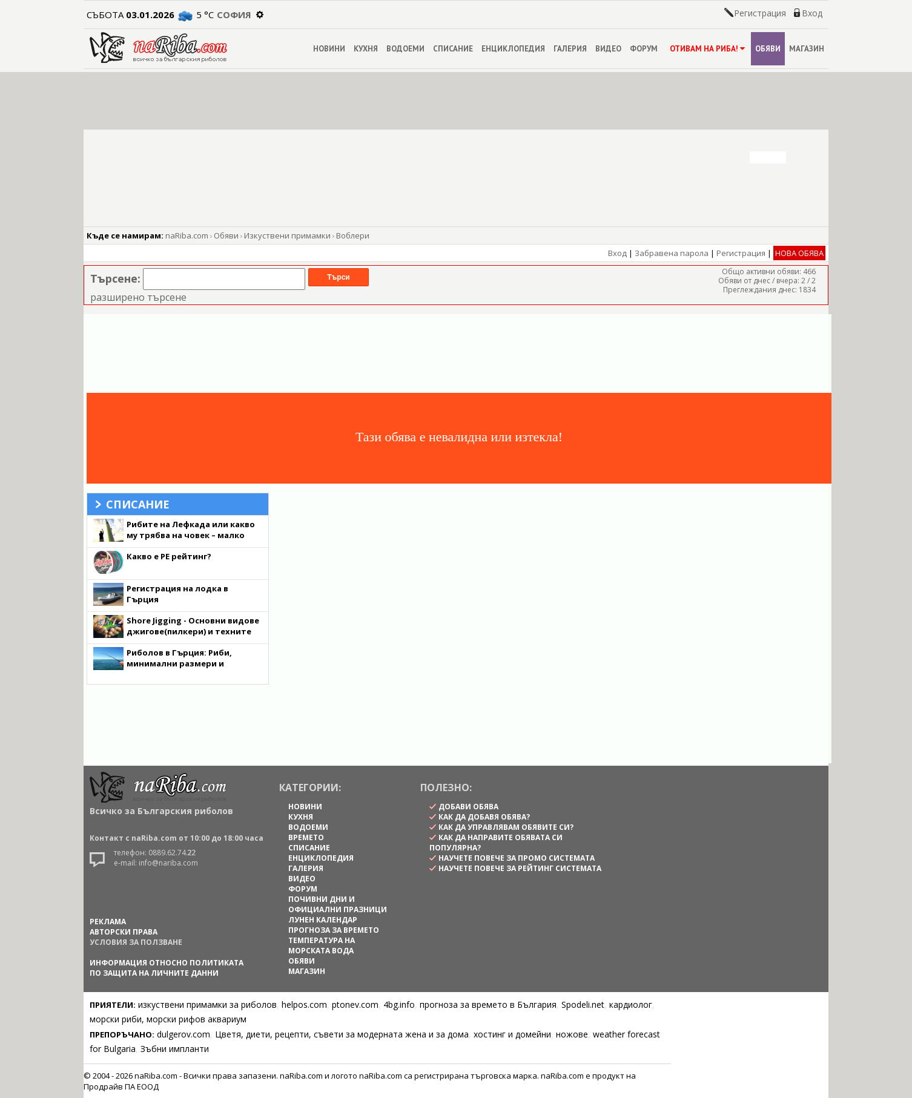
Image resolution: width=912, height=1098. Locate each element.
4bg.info (399, 1004)
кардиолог (630, 1004)
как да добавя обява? (484, 817)
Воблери (352, 235)
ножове (572, 1034)
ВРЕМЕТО (306, 837)
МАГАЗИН (806, 49)
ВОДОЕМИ (405, 49)
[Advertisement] (450, 353)
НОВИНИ (329, 49)
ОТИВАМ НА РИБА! (706, 49)
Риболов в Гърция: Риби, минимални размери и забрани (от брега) (179, 663)
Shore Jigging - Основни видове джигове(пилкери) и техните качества (193, 631)
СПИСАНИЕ (453, 49)
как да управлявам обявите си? (505, 827)
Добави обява (468, 806)
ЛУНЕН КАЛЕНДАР (322, 920)
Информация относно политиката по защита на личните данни (166, 968)
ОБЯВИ (768, 49)
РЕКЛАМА (108, 921)
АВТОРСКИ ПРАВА (123, 932)
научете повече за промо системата (516, 858)
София (234, 14)
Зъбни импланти (174, 1048)
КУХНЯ (366, 49)
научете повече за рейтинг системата (519, 868)
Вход (812, 13)
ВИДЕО (608, 49)
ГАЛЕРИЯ (570, 49)
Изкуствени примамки (287, 235)
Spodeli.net (582, 1004)
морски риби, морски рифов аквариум (168, 1019)
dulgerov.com (183, 1034)
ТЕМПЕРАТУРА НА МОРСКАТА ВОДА (321, 945)
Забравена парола (672, 253)
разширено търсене (138, 297)
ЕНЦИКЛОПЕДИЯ (513, 49)
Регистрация (760, 13)
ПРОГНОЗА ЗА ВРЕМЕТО (333, 930)
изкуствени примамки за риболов (207, 1004)
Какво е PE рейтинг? (169, 556)
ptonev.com (355, 1004)
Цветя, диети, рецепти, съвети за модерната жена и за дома (342, 1034)
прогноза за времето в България (488, 1004)
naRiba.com (186, 235)
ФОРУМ (644, 49)
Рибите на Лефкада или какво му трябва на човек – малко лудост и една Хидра (191, 535)
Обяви (226, 235)
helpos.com (304, 1004)
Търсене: (115, 278)
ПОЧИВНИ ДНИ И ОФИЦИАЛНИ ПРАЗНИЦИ (337, 904)
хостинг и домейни (512, 1034)
